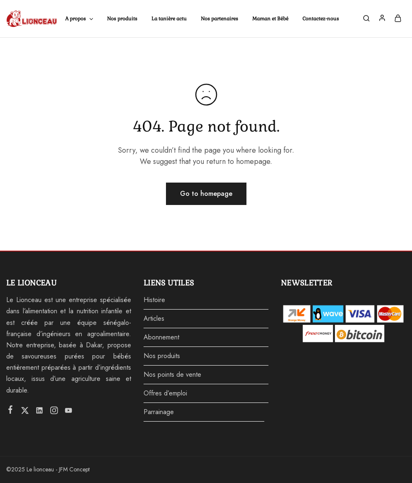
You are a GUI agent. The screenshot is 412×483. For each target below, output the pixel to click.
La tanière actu (169, 18)
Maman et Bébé (270, 18)
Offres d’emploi (165, 393)
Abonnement (161, 337)
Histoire (154, 300)
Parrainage (159, 412)
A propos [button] (79, 18)
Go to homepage (206, 193)
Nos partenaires (219, 18)
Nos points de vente (172, 374)
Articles (154, 318)
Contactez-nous (320, 18)
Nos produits (122, 18)
